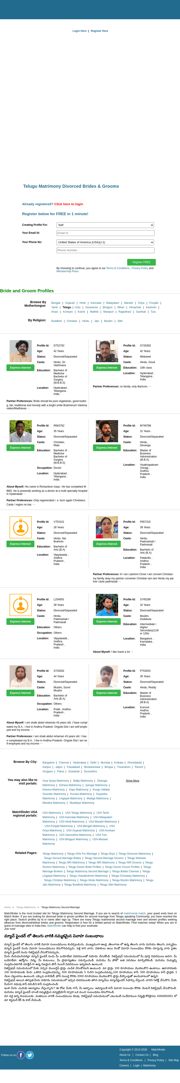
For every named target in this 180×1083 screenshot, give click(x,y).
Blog (155, 1054)
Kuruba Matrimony (81, 794)
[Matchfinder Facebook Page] (21, 1055)
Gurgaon (47, 771)
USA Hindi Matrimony (72, 821)
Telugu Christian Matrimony (60, 880)
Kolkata (118, 762)
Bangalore (48, 762)
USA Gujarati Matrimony (80, 830)
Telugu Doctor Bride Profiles (84, 867)
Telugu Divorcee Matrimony (135, 853)
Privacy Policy (140, 268)
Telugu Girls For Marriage (82, 853)
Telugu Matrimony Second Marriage (87, 871)
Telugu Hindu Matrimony (94, 880)
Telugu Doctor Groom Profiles (122, 867)
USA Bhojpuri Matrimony (73, 839)
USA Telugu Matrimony (78, 812)
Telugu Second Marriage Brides (62, 858)
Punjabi (153, 302)
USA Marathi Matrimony (103, 821)
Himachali (135, 307)
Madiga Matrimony (98, 798)
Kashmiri (151, 307)
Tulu (153, 311)
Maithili (94, 311)
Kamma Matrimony (53, 789)
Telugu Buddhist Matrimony (80, 884)
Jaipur (59, 767)
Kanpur (46, 767)
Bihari (120, 307)
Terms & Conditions (117, 268)
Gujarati (70, 302)
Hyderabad (79, 762)
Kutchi (81, 311)
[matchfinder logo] (22, 10)
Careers (124, 1065)
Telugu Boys (108, 853)
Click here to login (68, 204)
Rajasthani (125, 311)
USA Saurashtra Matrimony (75, 834)
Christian (72, 321)
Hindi (83, 302)
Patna (60, 771)
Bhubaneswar (92, 767)
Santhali (141, 311)
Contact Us (141, 1054)
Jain (96, 321)
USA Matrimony (51, 812)
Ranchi (139, 767)
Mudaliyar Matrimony (82, 802)
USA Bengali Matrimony (91, 826)
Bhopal (109, 767)
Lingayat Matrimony (71, 798)
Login (136, 1065)
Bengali (55, 302)
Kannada (96, 302)
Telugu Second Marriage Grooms (104, 858)
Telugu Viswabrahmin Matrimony (88, 875)
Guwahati (74, 771)
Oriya (141, 302)
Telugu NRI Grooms (129, 862)
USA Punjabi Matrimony (59, 826)
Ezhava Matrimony (70, 785)
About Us (124, 1054)
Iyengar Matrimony (96, 785)
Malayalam (112, 302)
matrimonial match (135, 913)
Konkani (68, 311)
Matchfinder (54, 925)
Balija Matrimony (83, 780)
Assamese (91, 307)
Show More (132, 780)
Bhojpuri (108, 307)
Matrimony (149, 1065)
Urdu (77, 307)
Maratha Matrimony (53, 802)
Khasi (54, 311)
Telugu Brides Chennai (125, 871)
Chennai (64, 762)
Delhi (93, 762)
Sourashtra (90, 771)
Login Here (80, 31)
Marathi (128, 302)
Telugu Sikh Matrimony (113, 884)
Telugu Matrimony (52, 853)
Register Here (99, 31)
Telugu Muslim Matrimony (127, 880)
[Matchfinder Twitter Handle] (30, 1055)
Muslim (108, 321)
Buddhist (56, 321)
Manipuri (108, 311)
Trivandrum (124, 767)
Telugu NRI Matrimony (71, 862)
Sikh (120, 321)
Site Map (173, 1060)
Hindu (85, 321)
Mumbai (105, 762)
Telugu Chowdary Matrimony (128, 875)
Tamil (54, 307)
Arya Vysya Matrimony (55, 780)
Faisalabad (73, 767)
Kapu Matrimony (78, 789)
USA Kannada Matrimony (74, 817)
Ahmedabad (134, 762)
